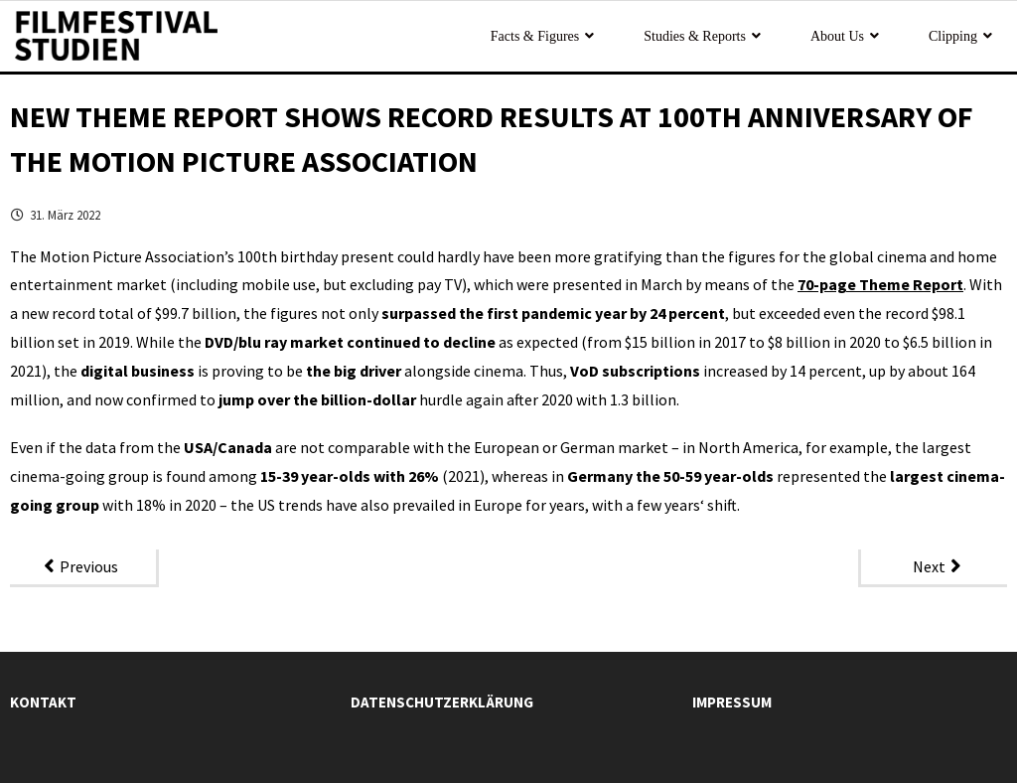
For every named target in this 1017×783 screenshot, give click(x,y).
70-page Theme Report (880, 284)
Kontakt (43, 702)
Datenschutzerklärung (442, 702)
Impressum (732, 702)
